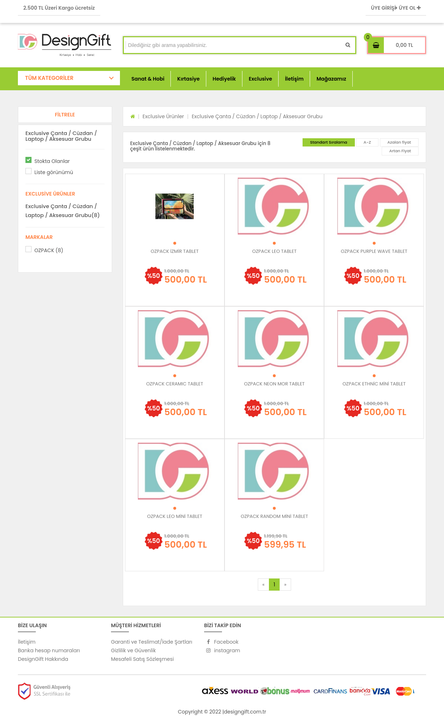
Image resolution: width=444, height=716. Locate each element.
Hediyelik (224, 78)
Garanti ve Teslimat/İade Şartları (151, 641)
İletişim (294, 78)
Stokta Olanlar (52, 161)
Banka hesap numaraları (49, 650)
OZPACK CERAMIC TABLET (174, 383)
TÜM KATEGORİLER (49, 78)
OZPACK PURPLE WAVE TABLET (374, 251)
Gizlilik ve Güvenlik (133, 650)
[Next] (285, 584)
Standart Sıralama (328, 142)
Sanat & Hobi (147, 78)
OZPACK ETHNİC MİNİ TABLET (374, 383)
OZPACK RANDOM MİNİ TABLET (274, 516)
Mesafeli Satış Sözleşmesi (142, 659)
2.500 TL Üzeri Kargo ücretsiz (59, 7)
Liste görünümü (53, 172)
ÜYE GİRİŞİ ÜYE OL (396, 7)
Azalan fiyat (399, 142)
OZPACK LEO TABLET (274, 251)
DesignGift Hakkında (43, 659)
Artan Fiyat (400, 151)
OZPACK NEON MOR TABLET (274, 383)
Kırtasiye (188, 78)
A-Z (367, 142)
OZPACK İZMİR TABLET (175, 251)
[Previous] (263, 584)
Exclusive (260, 78)
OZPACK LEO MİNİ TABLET (174, 516)
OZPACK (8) (48, 250)
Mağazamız (331, 78)
